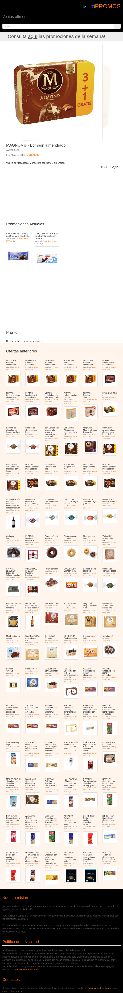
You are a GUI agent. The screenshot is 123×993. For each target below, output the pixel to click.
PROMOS (108, 6)
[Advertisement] (42, 193)
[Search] (117, 26)
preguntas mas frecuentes (98, 988)
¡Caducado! (32, 154)
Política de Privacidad (27, 969)
